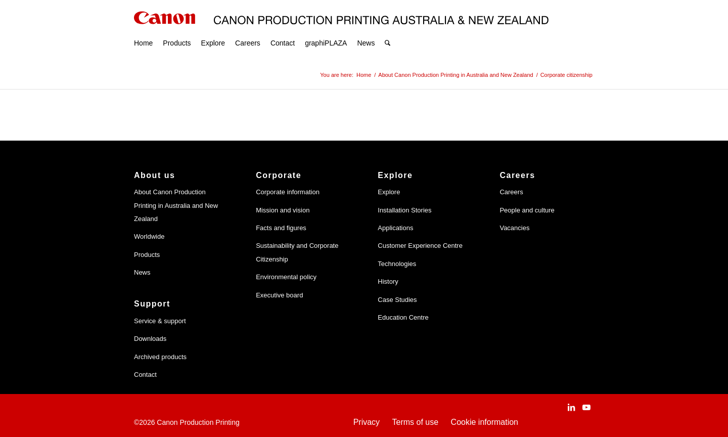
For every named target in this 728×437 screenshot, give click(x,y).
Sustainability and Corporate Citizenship (297, 252)
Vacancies (514, 228)
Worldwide (149, 236)
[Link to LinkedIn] (571, 407)
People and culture (526, 210)
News (142, 272)
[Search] (387, 30)
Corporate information (288, 192)
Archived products (160, 357)
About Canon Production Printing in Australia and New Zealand (176, 205)
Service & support (160, 321)
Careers (511, 192)
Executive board (279, 295)
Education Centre (403, 317)
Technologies (397, 264)
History (388, 281)
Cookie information (484, 422)
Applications (395, 228)
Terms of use (415, 422)
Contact (145, 374)
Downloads (150, 338)
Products (147, 254)
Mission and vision (282, 210)
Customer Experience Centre (420, 245)
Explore (389, 192)
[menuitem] (143, 30)
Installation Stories (404, 210)
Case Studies (397, 299)
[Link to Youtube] (586, 407)
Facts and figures (281, 228)
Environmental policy (286, 277)
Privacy (366, 422)
